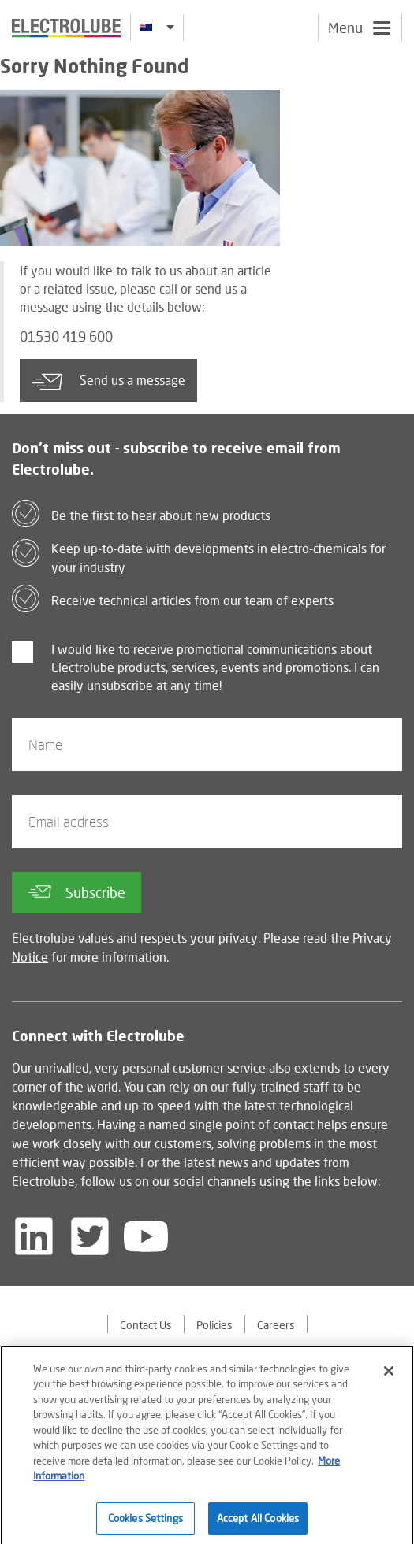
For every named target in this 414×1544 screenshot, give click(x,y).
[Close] (388, 1376)
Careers (276, 1325)
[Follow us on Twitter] (90, 1236)
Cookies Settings (145, 1523)
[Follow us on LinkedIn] (34, 1236)
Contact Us (146, 1325)
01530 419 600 (66, 336)
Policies (214, 1325)
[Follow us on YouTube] (146, 1236)
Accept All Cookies (258, 1523)
